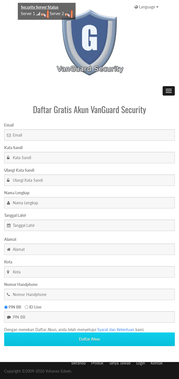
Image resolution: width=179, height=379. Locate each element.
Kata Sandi (13, 147)
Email (9, 125)
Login (140, 363)
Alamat (10, 239)
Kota (8, 261)
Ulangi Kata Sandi (19, 170)
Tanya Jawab (120, 363)
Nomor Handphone (21, 284)
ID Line (33, 307)
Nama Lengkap (16, 192)
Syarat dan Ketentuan (115, 329)
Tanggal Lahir (15, 215)
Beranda (78, 363)
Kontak (157, 363)
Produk (97, 363)
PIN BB (12, 307)
